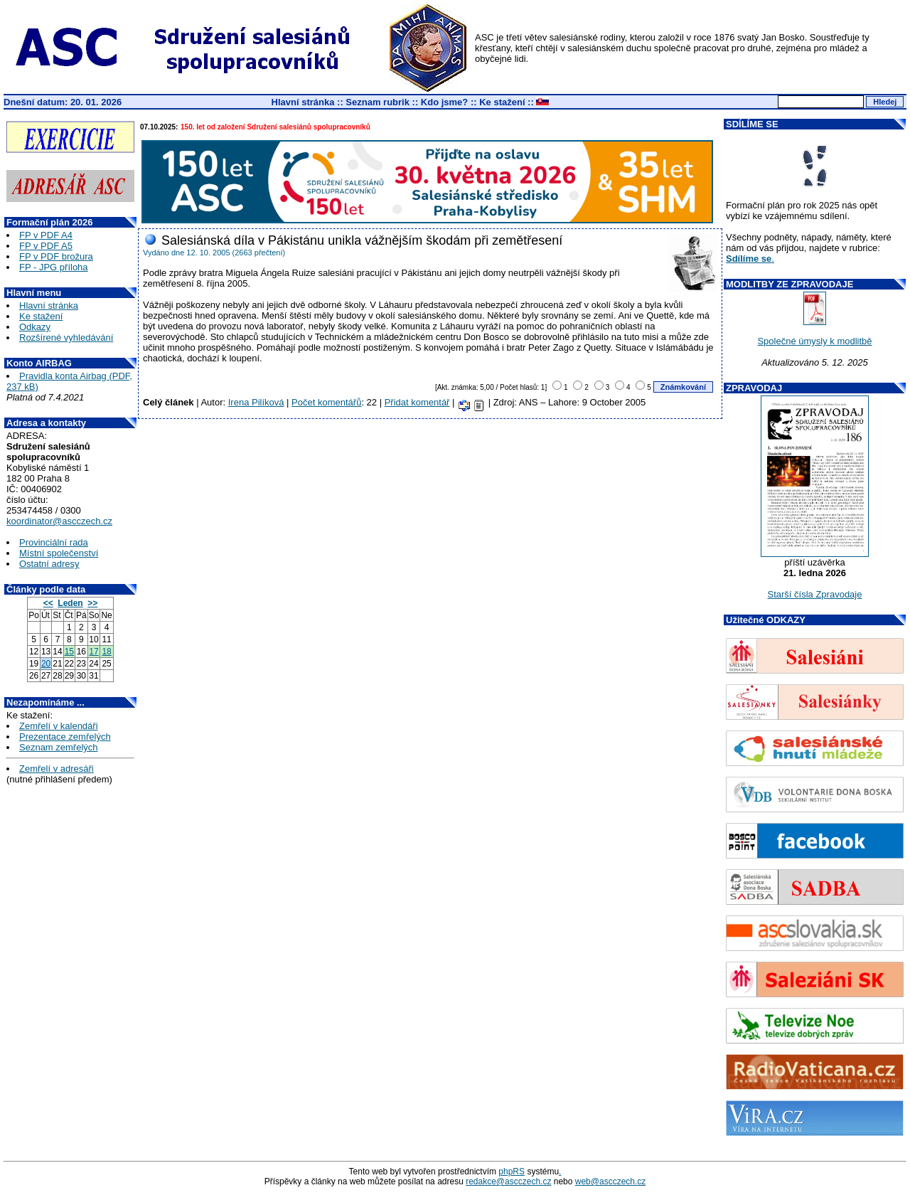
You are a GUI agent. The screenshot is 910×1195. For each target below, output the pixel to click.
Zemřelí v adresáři (56, 768)
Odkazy (34, 327)
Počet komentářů (326, 402)
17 (93, 652)
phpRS (511, 1172)
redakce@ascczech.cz (508, 1181)
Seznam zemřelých (58, 747)
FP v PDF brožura (56, 256)
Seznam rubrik (378, 102)
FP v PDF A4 (46, 235)
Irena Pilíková (256, 402)
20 (45, 664)
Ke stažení (502, 102)
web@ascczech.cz (610, 1181)
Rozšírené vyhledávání (66, 337)
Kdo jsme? (444, 102)
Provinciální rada (53, 542)
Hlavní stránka (303, 102)
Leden (70, 603)
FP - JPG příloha (53, 267)
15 (69, 652)
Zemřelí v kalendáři (58, 726)
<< (48, 603)
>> (92, 603)
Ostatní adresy (49, 563)
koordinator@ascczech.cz (59, 521)
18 (106, 652)
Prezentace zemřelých (65, 736)
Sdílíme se (748, 258)
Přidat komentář (417, 402)
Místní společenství (58, 553)
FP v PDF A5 (46, 245)
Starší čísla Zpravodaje (815, 594)
